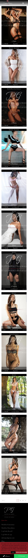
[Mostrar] (3, 500)
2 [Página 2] (20, 500)
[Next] (25, 500)
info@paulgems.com (7, 538)
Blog (2, 541)
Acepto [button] (13, 552)
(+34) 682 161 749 (6, 534)
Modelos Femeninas (7, 525)
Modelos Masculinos (8, 528)
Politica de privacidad (21, 552)
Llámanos (6, 556)
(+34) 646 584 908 (6, 531)
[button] (23, 3)
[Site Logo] (7, 3)
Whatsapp (21, 556)
